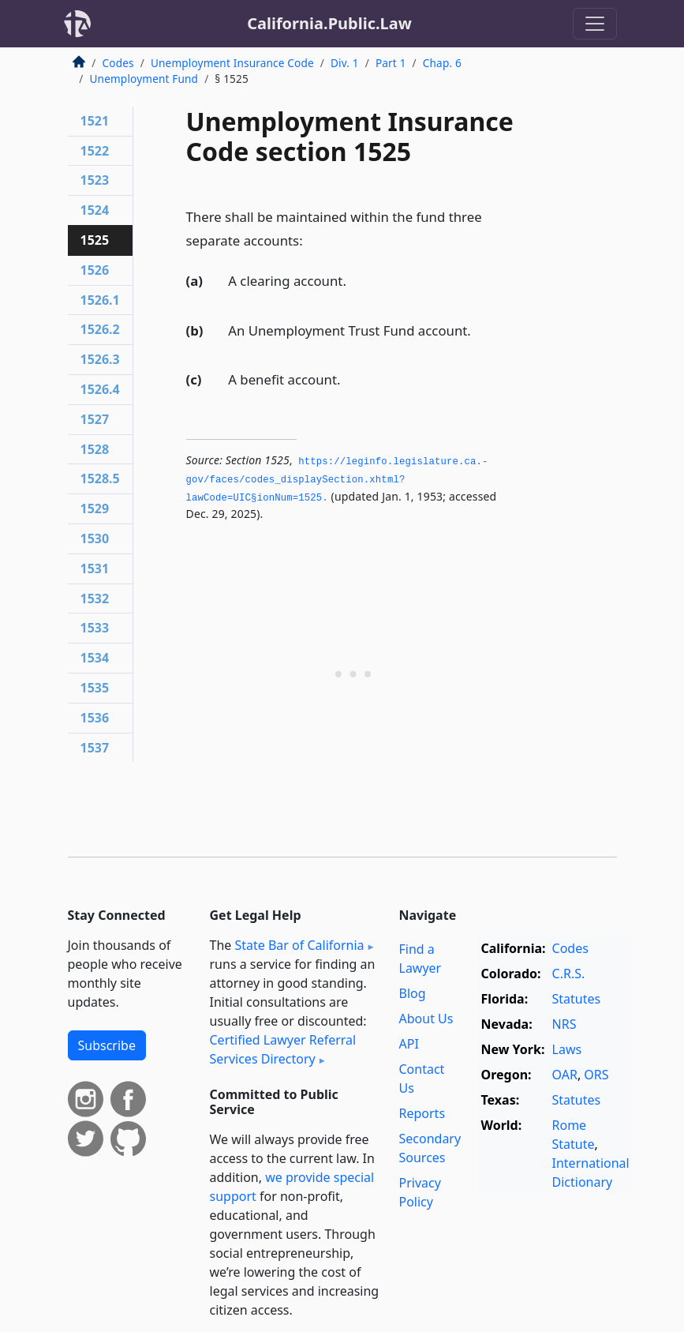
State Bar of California (299, 945)
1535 (95, 687)
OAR (564, 1074)
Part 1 (391, 62)
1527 (95, 419)
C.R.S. (568, 973)
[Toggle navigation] (595, 23)
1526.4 (100, 389)
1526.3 (100, 359)
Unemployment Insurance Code (232, 62)
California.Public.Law (329, 23)
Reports (422, 1113)
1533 (95, 627)
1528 (95, 449)
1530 (95, 538)
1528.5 (100, 478)
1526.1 (100, 300)
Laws (567, 1049)
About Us (426, 1018)
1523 (95, 180)
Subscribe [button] (107, 1045)
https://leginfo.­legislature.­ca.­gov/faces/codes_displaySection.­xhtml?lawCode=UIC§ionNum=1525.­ (337, 479)
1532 (95, 598)
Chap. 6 (442, 62)
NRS (564, 1024)
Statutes (576, 998)
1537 (95, 747)
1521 (95, 120)
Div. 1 (345, 62)
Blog (412, 993)
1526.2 (100, 329)
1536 (95, 717)
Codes (118, 62)
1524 (95, 210)
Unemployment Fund (144, 78)
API (409, 1043)
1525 (95, 240)
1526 (95, 270)
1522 (95, 150)
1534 (95, 657)
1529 (95, 508)
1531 (95, 568)
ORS (596, 1074)
